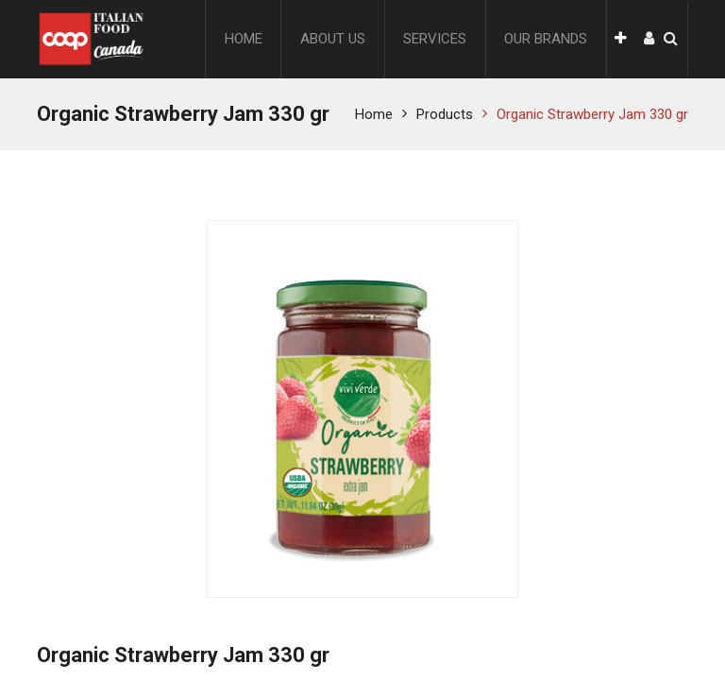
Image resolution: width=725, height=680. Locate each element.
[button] (620, 39)
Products (444, 114)
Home (374, 114)
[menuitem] (243, 39)
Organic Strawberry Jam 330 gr (592, 114)
